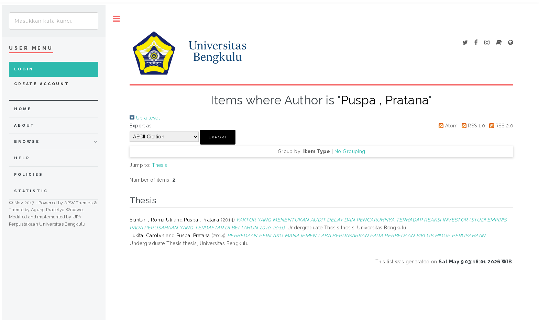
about (24, 125)
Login (24, 69)
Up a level (145, 118)
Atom (447, 125)
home (22, 109)
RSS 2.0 (500, 125)
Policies (28, 174)
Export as (141, 125)
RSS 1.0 (472, 125)
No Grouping (349, 151)
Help (22, 158)
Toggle (116, 18)
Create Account (41, 84)
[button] (217, 137)
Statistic (31, 191)
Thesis (159, 165)
